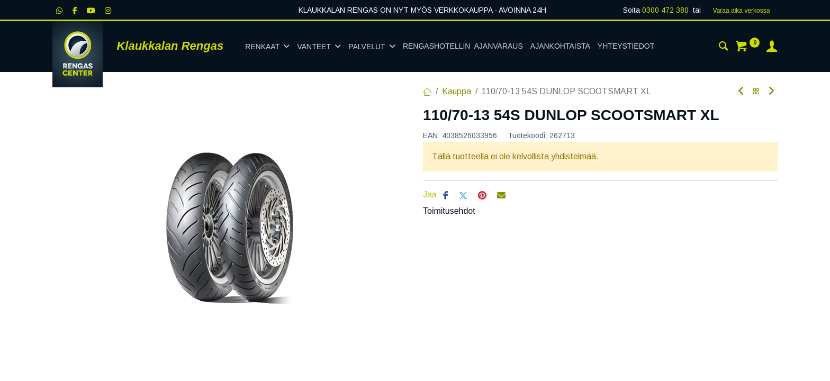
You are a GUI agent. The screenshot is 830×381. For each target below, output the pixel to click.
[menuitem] (463, 46)
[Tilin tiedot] (772, 47)
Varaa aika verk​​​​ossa (741, 10)
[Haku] (723, 47)
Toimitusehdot (449, 210)
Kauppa (456, 91)
